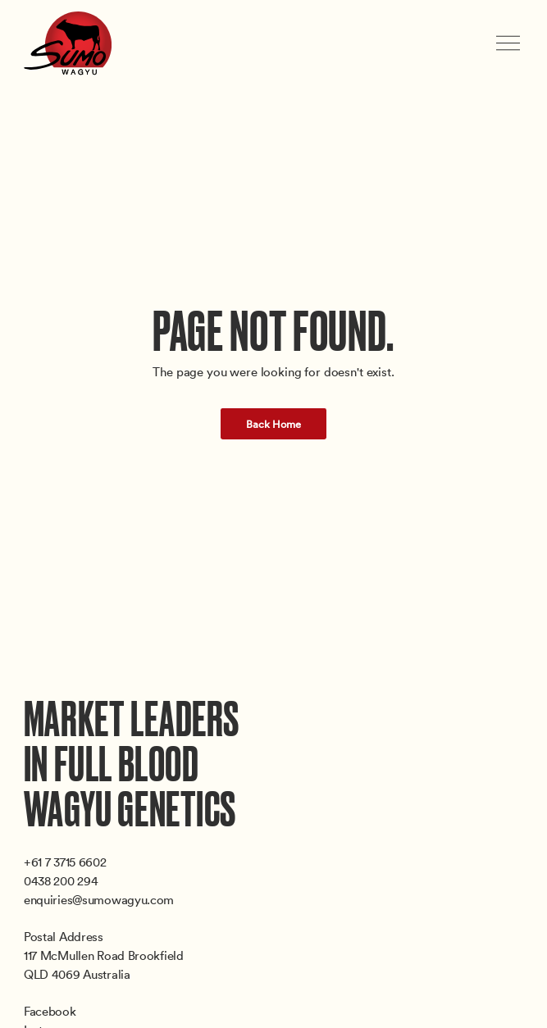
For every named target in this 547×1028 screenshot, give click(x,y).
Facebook (50, 1011)
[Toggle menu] (509, 43)
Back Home (273, 423)
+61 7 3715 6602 (65, 861)
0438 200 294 (61, 880)
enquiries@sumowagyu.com (99, 899)
